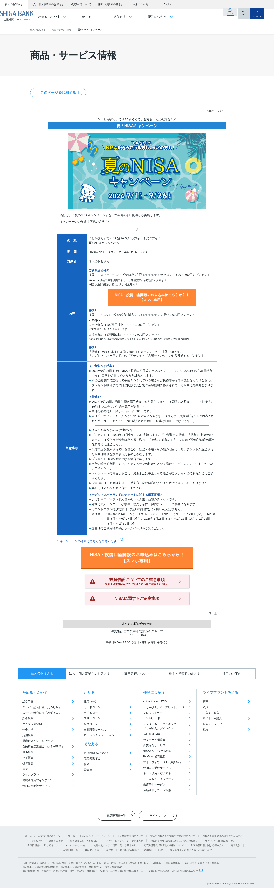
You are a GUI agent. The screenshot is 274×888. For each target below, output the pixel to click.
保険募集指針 (56, 838)
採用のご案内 (140, 4)
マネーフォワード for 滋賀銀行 (162, 762)
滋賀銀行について (81, 4)
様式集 (109, 847)
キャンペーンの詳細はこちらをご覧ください (89, 541)
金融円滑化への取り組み (40, 842)
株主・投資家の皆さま (110, 4)
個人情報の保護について (130, 833)
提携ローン (91, 724)
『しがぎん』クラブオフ (158, 779)
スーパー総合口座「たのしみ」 (41, 707)
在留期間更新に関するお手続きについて (191, 847)
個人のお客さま (14, 4)
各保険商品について (96, 752)
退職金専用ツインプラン (37, 780)
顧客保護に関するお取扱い (84, 838)
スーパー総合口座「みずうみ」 (41, 712)
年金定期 (27, 729)
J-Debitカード (151, 718)
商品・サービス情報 (61, 29)
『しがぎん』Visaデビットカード (164, 707)
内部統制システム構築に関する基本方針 (115, 842)
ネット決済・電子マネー (158, 773)
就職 (205, 701)
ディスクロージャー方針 (74, 842)
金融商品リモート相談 (157, 790)
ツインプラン (30, 774)
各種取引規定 (92, 847)
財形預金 (27, 752)
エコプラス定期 (32, 724)
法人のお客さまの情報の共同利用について (172, 833)
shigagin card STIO (155, 701)
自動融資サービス (95, 729)
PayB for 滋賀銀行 (154, 756)
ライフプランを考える (220, 693)
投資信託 (27, 763)
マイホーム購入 (212, 718)
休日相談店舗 (151, 734)
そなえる (91, 744)
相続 (86, 764)
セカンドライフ (212, 724)
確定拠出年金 (92, 758)
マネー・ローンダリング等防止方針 (124, 838)
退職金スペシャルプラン (37, 740)
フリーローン (92, 718)
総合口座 (27, 701)
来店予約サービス (154, 784)
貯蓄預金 (27, 718)
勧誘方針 (37, 838)
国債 (25, 768)
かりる (89, 693)
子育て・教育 (211, 712)
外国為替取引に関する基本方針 (207, 842)
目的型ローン (92, 712)
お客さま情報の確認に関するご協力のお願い (174, 838)
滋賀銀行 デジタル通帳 (157, 750)
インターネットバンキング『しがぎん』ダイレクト (159, 726)
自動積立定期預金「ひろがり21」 (43, 746)
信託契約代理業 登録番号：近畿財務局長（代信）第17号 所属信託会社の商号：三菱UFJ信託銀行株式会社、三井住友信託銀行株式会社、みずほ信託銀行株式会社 (110, 868)
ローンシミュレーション (99, 735)
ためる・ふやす (34, 693)
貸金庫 (88, 769)
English (168, 4)
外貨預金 (27, 757)
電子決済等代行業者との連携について (163, 842)
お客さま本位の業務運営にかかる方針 (222, 833)
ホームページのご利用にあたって (43, 833)
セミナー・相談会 (154, 739)
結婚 (205, 707)
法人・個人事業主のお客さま (47, 4)
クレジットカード (154, 712)
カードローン (92, 707)
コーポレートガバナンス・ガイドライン (89, 833)
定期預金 (27, 735)
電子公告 (235, 842)
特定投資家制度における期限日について (141, 847)
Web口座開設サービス (36, 785)
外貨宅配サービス (154, 745)
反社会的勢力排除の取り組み (220, 838)
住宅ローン (91, 701)
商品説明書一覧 (69, 847)
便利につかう (154, 693)
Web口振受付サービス (157, 767)
